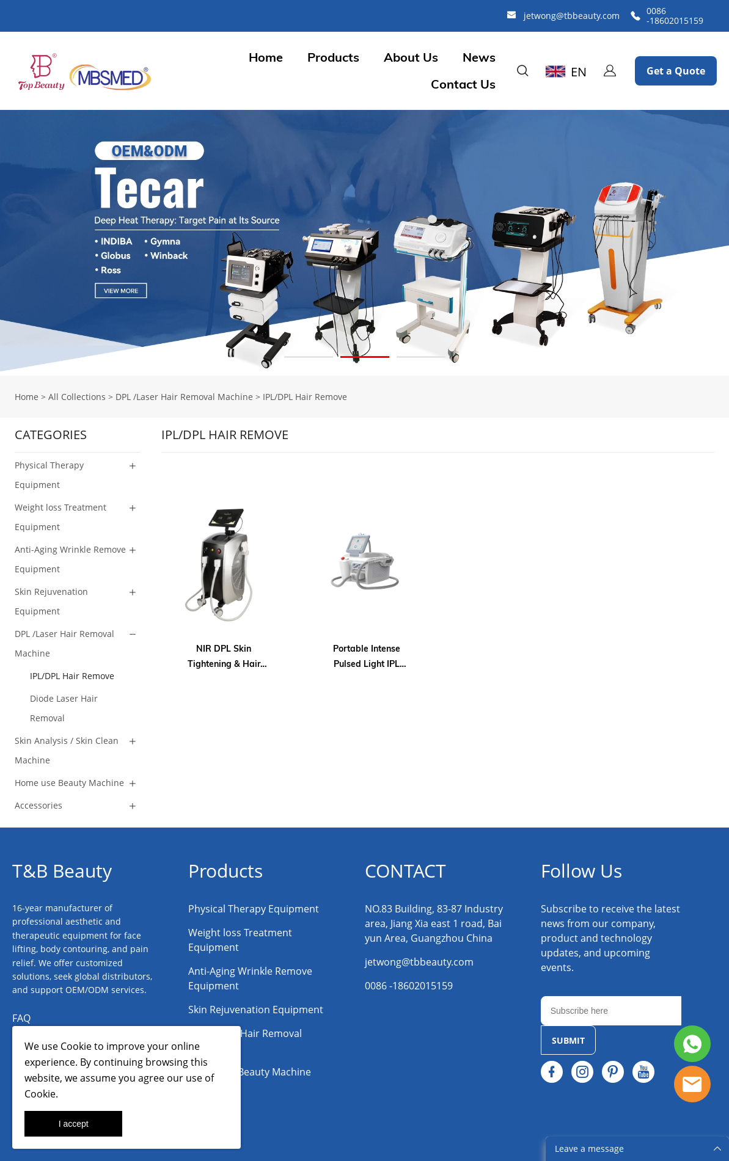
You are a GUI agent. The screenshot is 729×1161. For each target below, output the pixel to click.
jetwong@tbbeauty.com (572, 15)
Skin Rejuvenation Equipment (51, 601)
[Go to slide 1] (308, 357)
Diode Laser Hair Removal (64, 708)
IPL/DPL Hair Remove (305, 396)
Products (333, 57)
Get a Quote (676, 71)
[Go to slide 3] (421, 357)
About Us (411, 57)
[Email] (611, 1010)
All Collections (77, 396)
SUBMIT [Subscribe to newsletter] (568, 1040)
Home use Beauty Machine (69, 782)
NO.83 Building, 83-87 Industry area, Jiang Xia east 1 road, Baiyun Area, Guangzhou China (434, 923)
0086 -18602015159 (675, 15)
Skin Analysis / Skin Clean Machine (67, 750)
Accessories (38, 805)
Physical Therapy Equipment (49, 474)
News (479, 57)
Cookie (76, 1046)
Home (266, 57)
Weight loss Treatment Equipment (60, 517)
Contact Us (463, 84)
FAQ (21, 1018)
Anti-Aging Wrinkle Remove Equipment (70, 559)
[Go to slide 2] (364, 357)
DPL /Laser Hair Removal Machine (184, 396)
